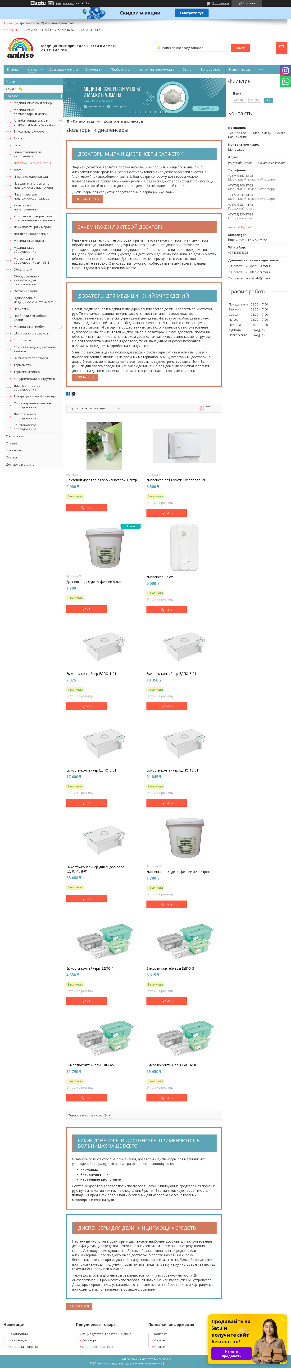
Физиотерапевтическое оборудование (32, 405)
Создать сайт (65, 3)
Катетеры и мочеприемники (26, 207)
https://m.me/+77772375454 (248, 240)
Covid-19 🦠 (14, 89)
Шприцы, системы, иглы (32, 333)
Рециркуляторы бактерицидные (106, 1334)
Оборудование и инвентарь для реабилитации (26, 280)
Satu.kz (167, 1359)
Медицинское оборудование (25, 249)
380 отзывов (220, 3)
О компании (94, 69)
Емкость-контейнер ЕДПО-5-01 (91, 770)
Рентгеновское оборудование (25, 427)
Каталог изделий (86, 121)
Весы (17, 145)
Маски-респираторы (97, 1346)
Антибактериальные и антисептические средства (34, 122)
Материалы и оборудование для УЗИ (31, 260)
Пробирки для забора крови (30, 318)
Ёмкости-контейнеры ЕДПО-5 (90, 1065)
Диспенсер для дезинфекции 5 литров (96, 582)
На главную (18, 1340)
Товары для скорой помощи (35, 396)
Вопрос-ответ (211, 69)
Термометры (23, 365)
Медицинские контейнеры (34, 103)
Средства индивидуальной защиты (34, 349)
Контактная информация (156, 69)
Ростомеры (22, 340)
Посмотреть (87, 198)
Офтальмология (26, 291)
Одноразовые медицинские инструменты (34, 300)
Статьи (188, 69)
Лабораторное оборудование (25, 416)
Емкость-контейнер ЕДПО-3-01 (171, 674)
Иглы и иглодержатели (31, 176)
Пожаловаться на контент (183, 1363)
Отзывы (12, 443)
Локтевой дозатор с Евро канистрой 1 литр (101, 480)
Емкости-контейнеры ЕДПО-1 (90, 968)
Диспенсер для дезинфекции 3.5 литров (178, 872)
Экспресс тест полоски (31, 358)
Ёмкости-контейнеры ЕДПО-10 (171, 1065)
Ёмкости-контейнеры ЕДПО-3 (170, 968)
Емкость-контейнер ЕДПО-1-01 (91, 674)
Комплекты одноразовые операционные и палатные (34, 218)
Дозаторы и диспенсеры (32, 163)
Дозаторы (89, 1340)
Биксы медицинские (29, 131)
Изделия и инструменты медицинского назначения (34, 185)
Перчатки (21, 309)
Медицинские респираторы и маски (30, 112)
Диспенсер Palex (159, 577)
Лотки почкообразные (31, 234)
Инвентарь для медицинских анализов (31, 196)
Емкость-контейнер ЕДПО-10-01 (172, 770)
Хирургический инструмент (34, 379)
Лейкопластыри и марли (32, 227)
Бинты (18, 138)
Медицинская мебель (30, 326)
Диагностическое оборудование (27, 387)
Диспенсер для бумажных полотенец (176, 480)
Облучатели (23, 269)
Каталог (33, 69)
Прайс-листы (120, 69)
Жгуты (18, 170)
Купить (87, 507)
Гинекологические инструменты (28, 154)
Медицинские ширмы (30, 240)
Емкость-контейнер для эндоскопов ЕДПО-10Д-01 (95, 869)
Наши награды (240, 69)
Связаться (85, 377)
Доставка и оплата (63, 69)
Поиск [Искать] (240, 48)
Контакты (13, 450)
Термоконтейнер (27, 372)
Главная (13, 69)
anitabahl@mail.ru (241, 227)
